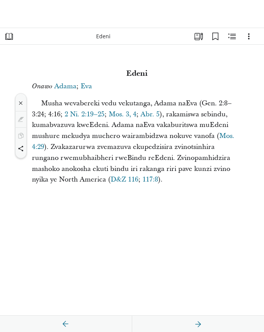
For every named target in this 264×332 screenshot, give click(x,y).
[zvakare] (66, 324)
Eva (86, 86)
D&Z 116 (124, 179)
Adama (65, 86)
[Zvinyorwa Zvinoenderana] (232, 36)
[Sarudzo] (248, 36)
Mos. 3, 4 (122, 114)
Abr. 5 (150, 114)
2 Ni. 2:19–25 (84, 114)
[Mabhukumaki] (215, 36)
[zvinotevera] (198, 324)
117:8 (150, 179)
